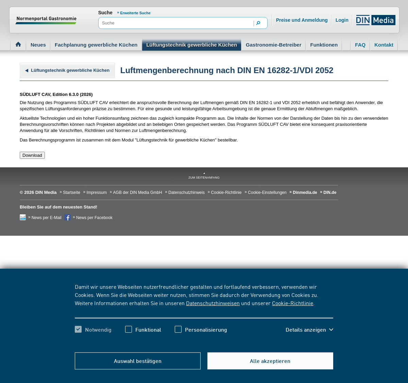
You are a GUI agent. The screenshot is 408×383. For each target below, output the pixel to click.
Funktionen (324, 45)
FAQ (360, 45)
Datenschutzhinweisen (213, 302)
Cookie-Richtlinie (292, 302)
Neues (38, 45)
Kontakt (383, 45)
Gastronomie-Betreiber (273, 45)
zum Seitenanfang (204, 177)
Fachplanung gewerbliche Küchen (96, 45)
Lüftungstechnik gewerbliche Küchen (191, 45)
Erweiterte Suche (135, 13)
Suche (105, 12)
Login (342, 20)
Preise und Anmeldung (302, 20)
